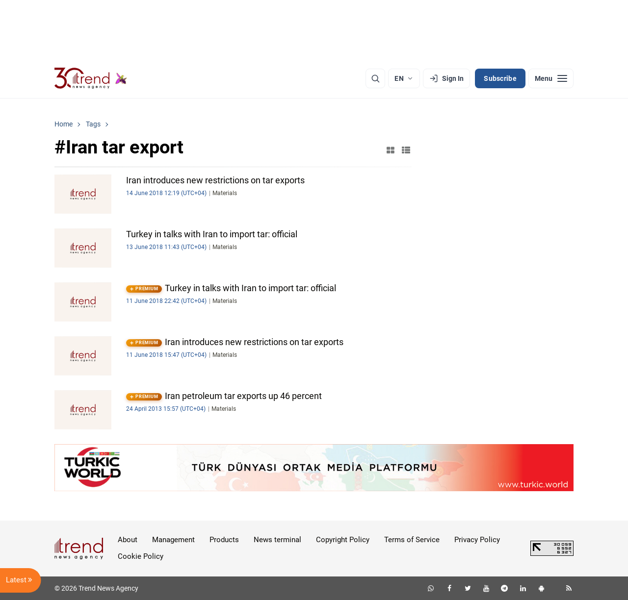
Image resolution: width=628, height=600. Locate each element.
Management (173, 539)
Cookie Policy (140, 556)
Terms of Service (412, 539)
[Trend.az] (90, 78)
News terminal (277, 539)
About (127, 539)
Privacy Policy (477, 539)
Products (224, 539)
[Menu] (551, 78)
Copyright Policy (342, 539)
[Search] (375, 78)
